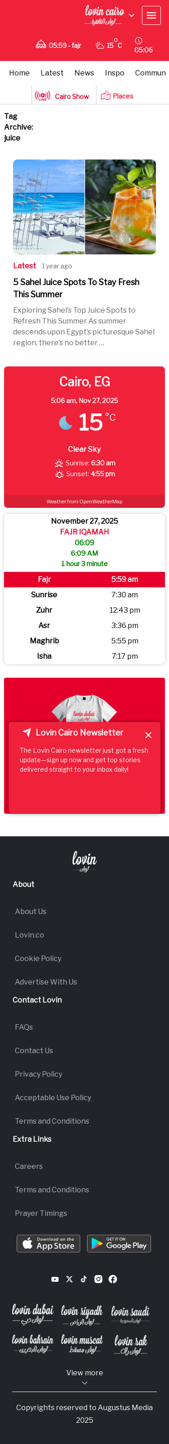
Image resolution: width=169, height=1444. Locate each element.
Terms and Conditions (52, 1121)
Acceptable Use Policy (53, 1097)
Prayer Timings (41, 1213)
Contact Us (34, 1050)
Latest (52, 73)
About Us (30, 911)
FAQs (24, 1027)
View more (84, 1378)
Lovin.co (29, 935)
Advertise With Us (46, 982)
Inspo (114, 73)
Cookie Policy (38, 958)
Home (19, 73)
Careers (29, 1166)
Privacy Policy (38, 1074)
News (84, 73)
